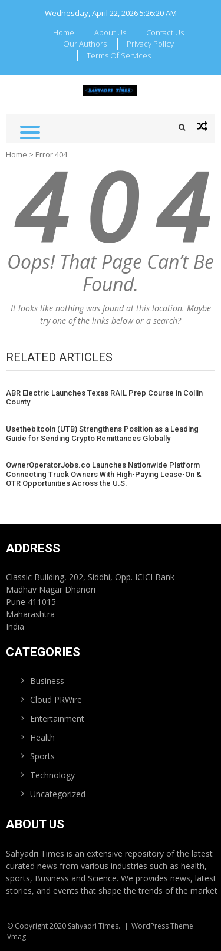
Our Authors (85, 43)
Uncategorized (57, 793)
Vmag (16, 937)
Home (63, 32)
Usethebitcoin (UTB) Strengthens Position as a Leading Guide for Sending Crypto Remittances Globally (102, 434)
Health (42, 737)
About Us (110, 32)
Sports (42, 756)
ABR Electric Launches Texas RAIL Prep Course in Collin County (104, 398)
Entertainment (57, 718)
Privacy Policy (150, 43)
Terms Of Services (119, 55)
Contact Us (165, 32)
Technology (52, 775)
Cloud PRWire (56, 699)
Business (47, 680)
